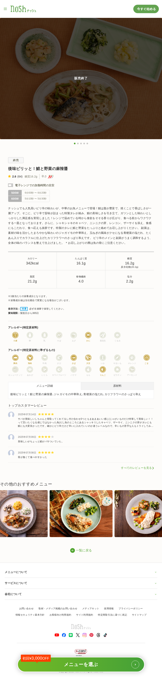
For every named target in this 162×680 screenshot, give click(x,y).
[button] (74, 143)
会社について (81, 594)
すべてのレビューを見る (136, 467)
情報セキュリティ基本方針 (30, 614)
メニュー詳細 (44, 385)
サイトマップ (139, 614)
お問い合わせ (26, 608)
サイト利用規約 (84, 614)
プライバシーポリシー (131, 608)
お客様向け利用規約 (60, 614)
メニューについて (81, 572)
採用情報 (109, 608)
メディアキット (90, 608)
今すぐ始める (146, 8)
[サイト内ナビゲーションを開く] (5, 8)
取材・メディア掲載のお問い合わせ (58, 608)
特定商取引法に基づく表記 (112, 614)
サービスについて (81, 583)
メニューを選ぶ (80, 662)
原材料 (117, 385)
